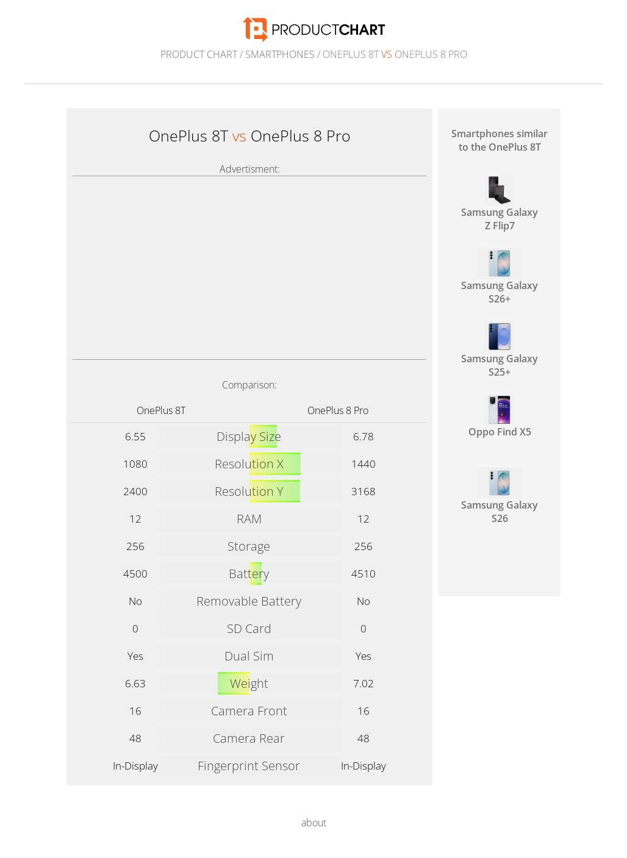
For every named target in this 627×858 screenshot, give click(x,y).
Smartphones (280, 54)
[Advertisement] (249, 267)
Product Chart (198, 54)
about (313, 822)
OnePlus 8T (161, 410)
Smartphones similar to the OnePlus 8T (499, 140)
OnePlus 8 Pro (337, 410)
